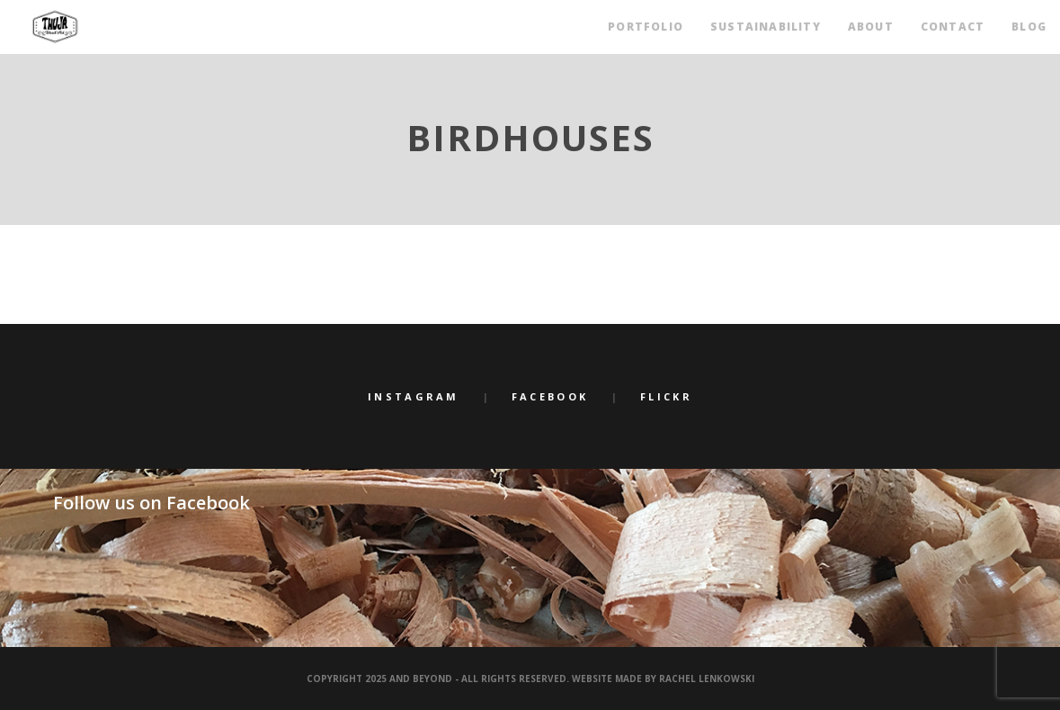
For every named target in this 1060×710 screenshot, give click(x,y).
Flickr (666, 396)
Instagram (413, 396)
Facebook (550, 396)
